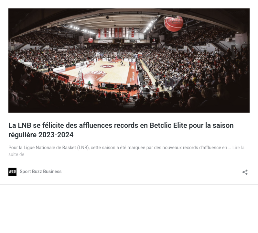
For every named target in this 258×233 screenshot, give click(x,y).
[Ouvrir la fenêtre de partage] (245, 170)
